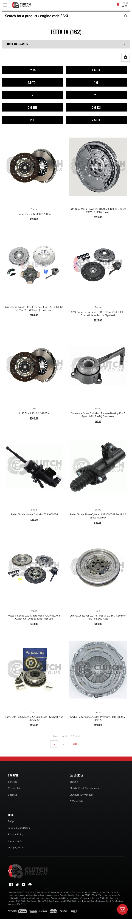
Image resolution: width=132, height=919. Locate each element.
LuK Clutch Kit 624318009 (34, 413)
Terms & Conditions (19, 828)
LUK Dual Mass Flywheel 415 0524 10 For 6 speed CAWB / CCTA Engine (98, 210)
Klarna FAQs (15, 841)
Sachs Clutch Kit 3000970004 (34, 214)
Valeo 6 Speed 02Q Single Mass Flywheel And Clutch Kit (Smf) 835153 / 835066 (34, 617)
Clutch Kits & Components (84, 788)
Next (76, 744)
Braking (74, 781)
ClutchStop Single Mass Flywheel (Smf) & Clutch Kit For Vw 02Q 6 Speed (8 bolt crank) (34, 309)
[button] (125, 57)
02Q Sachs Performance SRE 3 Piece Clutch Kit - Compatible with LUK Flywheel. (98, 314)
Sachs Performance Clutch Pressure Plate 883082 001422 (97, 718)
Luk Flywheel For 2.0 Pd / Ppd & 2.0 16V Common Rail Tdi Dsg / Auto (98, 617)
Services (12, 781)
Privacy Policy (15, 834)
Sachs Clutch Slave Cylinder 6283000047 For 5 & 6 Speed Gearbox (97, 516)
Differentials (76, 801)
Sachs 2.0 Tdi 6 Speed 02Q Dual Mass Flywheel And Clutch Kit (34, 718)
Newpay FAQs (16, 847)
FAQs (11, 821)
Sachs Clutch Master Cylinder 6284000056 (34, 514)
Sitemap (12, 795)
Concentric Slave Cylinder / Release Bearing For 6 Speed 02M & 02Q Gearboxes (98, 415)
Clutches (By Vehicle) (81, 795)
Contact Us (14, 788)
